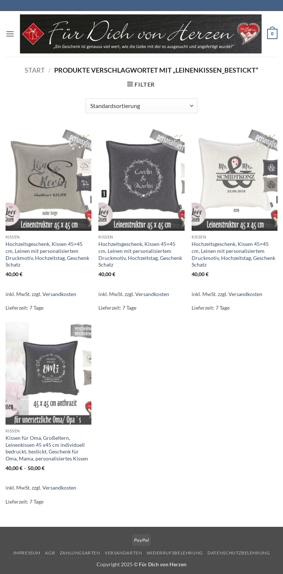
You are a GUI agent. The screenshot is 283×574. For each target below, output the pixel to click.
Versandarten (123, 553)
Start (35, 70)
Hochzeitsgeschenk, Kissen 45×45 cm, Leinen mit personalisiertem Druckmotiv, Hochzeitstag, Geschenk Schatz (47, 254)
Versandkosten (59, 294)
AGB (50, 553)
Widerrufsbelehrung (175, 553)
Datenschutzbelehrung (238, 553)
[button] (10, 34)
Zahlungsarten (80, 553)
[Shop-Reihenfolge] (141, 105)
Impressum (27, 553)
